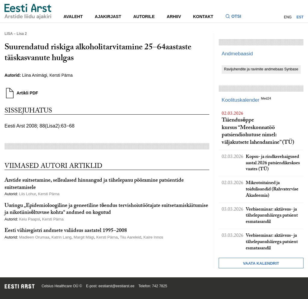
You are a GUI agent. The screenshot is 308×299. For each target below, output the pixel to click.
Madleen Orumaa (34, 237)
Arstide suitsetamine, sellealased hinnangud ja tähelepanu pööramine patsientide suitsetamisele (94, 184)
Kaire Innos (153, 237)
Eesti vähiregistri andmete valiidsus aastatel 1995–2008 (66, 231)
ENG (288, 17)
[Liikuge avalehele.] (28, 12)
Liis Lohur (27, 194)
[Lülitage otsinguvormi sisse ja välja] (235, 17)
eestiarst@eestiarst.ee (116, 286)
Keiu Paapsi (29, 219)
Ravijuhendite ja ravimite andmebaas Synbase (261, 69)
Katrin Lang (61, 237)
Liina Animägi (34, 75)
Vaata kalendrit (261, 263)
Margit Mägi (84, 237)
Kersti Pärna (60, 75)
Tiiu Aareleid (130, 237)
